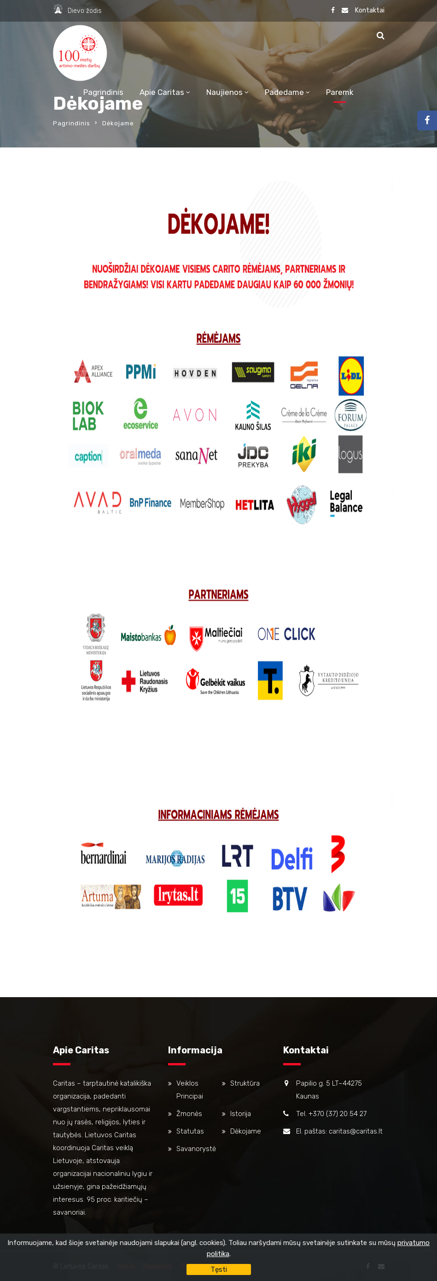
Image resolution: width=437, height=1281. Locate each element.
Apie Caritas (162, 92)
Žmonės (189, 1114)
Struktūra (245, 1083)
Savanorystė (196, 1149)
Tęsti (218, 1269)
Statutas (190, 1131)
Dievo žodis (85, 11)
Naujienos (224, 92)
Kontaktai (370, 10)
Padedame (284, 92)
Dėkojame (245, 1131)
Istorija (240, 1114)
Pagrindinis (103, 92)
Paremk (340, 92)
